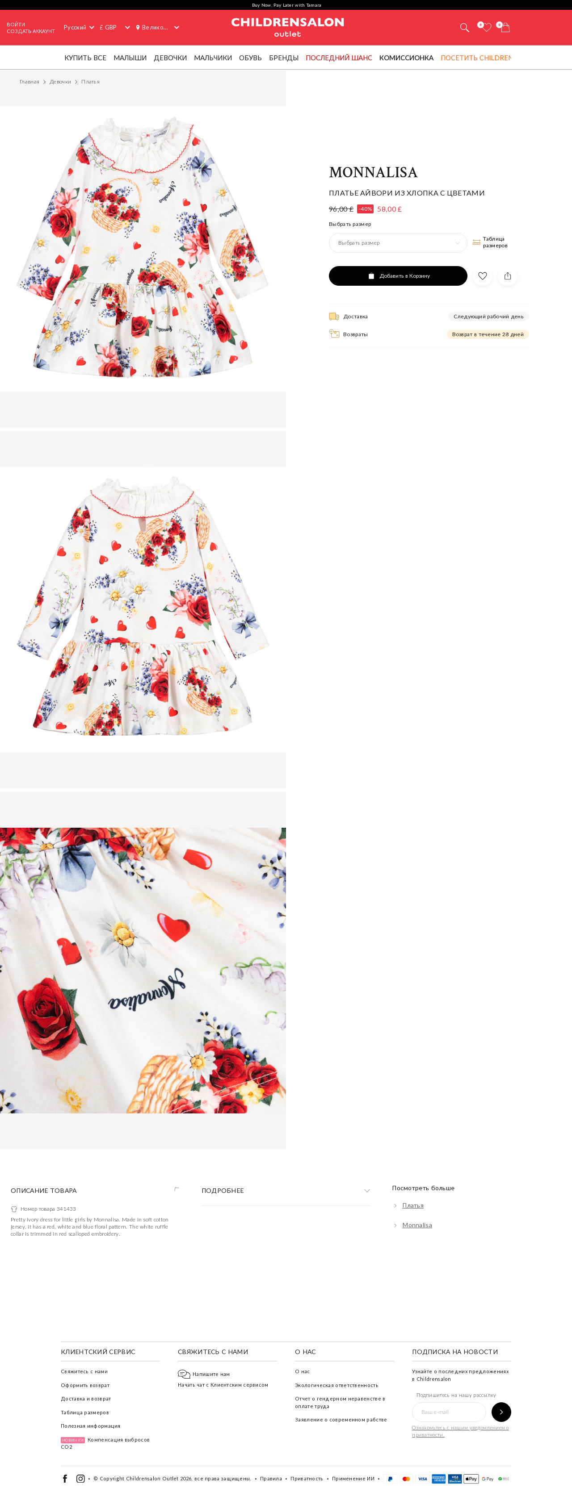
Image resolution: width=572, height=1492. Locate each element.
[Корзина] (505, 27)
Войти (16, 24)
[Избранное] (486, 27)
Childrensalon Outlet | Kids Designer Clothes (288, 26)
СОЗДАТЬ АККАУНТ (31, 31)
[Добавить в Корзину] (398, 802)
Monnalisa (373, 698)
